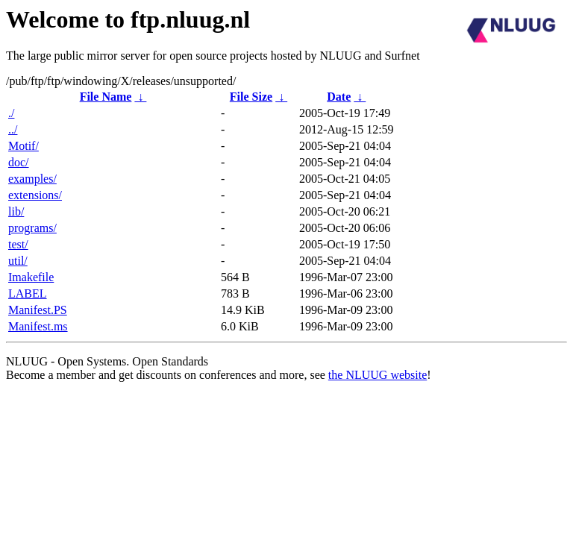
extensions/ (35, 195)
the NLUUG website (377, 374)
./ (11, 113)
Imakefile (31, 277)
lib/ (16, 211)
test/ (18, 244)
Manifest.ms (38, 326)
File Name (106, 96)
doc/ (18, 162)
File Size (251, 96)
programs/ (32, 228)
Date (339, 96)
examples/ (32, 178)
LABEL (27, 293)
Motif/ (23, 145)
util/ (18, 260)
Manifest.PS (37, 310)
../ (12, 129)
